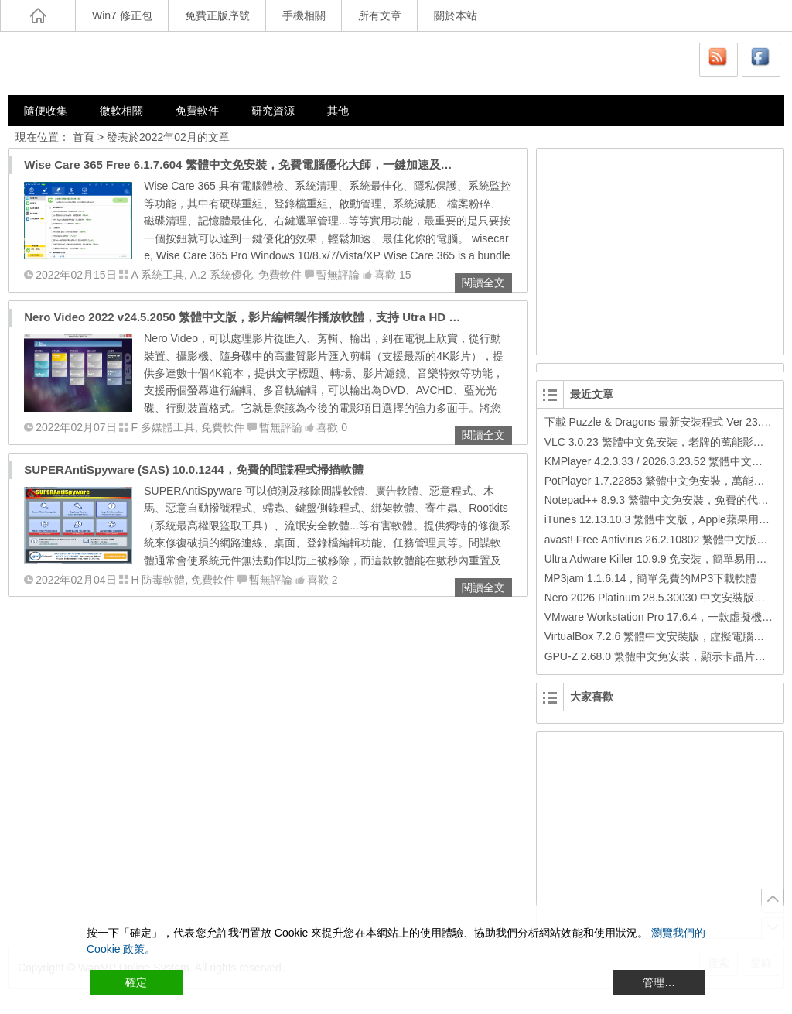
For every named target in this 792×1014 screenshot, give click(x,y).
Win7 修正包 (122, 15)
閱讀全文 (483, 282)
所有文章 (379, 15)
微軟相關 (121, 110)
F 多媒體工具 (162, 427)
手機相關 (304, 15)
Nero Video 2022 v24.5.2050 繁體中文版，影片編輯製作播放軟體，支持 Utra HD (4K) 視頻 (260, 317)
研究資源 (273, 110)
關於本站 (455, 15)
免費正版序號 (217, 15)
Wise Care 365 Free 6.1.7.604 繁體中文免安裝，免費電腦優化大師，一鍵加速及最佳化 (249, 164)
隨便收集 (45, 110)
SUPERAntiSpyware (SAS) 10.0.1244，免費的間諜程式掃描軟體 (193, 469)
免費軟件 (197, 110)
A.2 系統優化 (221, 275)
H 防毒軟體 (158, 580)
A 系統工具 (157, 275)
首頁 (83, 137)
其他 (338, 110)
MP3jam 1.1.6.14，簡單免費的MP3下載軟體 (650, 578)
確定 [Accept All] (136, 982)
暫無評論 (338, 275)
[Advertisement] (657, 249)
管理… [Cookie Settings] (659, 982)
